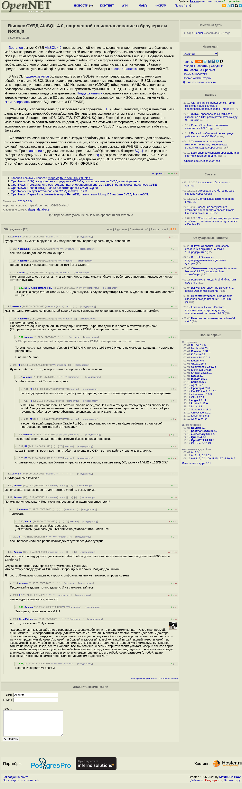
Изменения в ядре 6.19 (196, 463)
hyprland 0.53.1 (200, 348)
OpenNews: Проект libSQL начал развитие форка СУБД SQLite (54, 187)
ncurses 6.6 (198, 381)
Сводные (217, 66)
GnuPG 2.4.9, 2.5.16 (203, 391)
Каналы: (188, 61)
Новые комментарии (197, 78)
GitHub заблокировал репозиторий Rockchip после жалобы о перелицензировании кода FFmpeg (210, 105)
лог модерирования (168, 678)
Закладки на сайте (15, 781)
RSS (173, 229)
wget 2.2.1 (197, 385)
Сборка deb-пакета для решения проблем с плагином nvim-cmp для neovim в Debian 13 (212, 221)
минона (29, 337)
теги (187, 5)
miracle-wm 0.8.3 (201, 394)
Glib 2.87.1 (197, 397)
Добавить (197, 785)
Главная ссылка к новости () (52, 178)
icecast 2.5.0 (199, 378)
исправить (158, 173)
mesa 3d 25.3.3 (200, 357)
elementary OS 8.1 (203, 434)
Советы (210, 174)
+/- (146, 229)
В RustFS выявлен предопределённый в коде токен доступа (205, 260)
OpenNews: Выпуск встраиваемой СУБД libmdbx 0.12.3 (49, 191)
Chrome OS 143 (201, 443)
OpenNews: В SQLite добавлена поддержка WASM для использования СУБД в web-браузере (75, 181)
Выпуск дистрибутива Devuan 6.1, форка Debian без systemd (209, 289)
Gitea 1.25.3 (198, 363)
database (43, 209)
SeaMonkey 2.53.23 (203, 366)
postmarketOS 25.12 (204, 430)
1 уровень (121, 229)
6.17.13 (195, 455)
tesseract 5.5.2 (200, 415)
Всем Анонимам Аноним (38, 288)
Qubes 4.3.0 (198, 437)
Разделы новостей (195, 66)
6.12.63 (206, 455)
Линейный (136, 229)
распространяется (124, 69)
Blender (198, 32)
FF (19, 365)
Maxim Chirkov (230, 781)
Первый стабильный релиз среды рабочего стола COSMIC (209, 135)
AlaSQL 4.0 (53, 47)
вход (202, 1)
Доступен (16, 47)
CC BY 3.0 (25, 201)
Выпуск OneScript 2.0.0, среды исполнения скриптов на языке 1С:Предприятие (207, 249)
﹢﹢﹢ (60, 236)
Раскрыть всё (159, 229)
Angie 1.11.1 (198, 400)
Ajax (109, 229)
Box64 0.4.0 (198, 345)
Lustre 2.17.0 (199, 403)
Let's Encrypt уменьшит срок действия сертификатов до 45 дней (212, 154)
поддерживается (36, 76)
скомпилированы (17, 102)
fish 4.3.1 (196, 406)
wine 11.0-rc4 (199, 418)
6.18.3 (195, 452)
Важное (210, 94)
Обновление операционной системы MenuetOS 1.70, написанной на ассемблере (211, 271)
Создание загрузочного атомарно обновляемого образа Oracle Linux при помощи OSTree (209, 210)
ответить (50, 236)
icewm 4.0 (197, 360)
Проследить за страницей (21, 785)
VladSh (28, 521)
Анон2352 (23, 249)
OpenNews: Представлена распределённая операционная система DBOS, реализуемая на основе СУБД (84, 184)
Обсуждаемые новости (210, 237)
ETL (106, 109)
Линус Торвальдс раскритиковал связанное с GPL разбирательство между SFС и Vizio (211, 117)
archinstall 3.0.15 (201, 369)
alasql (31, 209)
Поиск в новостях (195, 74)
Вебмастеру (232, 785)
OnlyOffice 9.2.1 (201, 412)
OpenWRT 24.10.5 (202, 440)
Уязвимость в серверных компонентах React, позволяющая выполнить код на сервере (206, 144)
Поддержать (213, 785)
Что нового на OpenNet (199, 70)
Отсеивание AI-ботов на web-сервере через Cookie (210, 192)
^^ (57, 249)
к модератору (85, 236)
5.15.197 (217, 458)
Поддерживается (89, 93)
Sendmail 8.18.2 (201, 409)
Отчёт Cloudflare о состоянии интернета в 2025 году (206, 127)
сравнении (34, 151)
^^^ (61, 249)
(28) (25, 229)
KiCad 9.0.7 (198, 354)
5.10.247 (229, 458)
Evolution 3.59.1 (201, 351)
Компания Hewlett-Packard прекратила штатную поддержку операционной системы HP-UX (205, 310)
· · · (67, 236)
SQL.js (140, 151)
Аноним (16, 236)
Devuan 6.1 (198, 427)
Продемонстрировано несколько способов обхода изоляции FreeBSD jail (208, 299)
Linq (96, 155)
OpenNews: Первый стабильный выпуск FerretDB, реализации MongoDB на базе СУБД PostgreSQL (80, 194)
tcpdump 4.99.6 (200, 388)
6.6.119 (195, 458)
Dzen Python (26, 619)
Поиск (179, 5)
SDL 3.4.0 (197, 375)
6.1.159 (206, 458)
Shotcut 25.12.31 (201, 372)
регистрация (213, 1)
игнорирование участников (143, 678)
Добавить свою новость (199, 82)
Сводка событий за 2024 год (202, 160)
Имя (21, 272)
